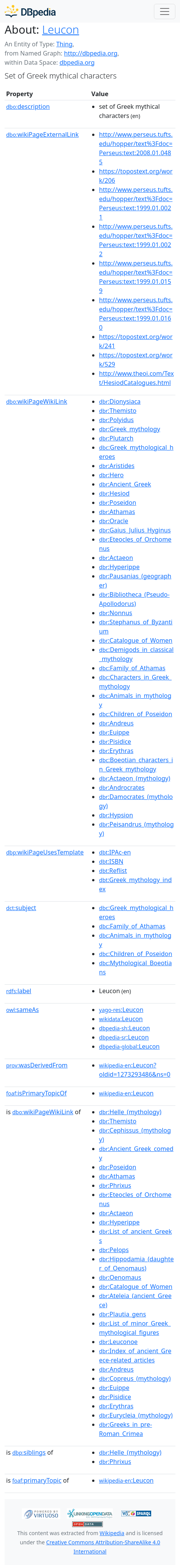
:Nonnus (115, 613)
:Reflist (113, 870)
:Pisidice (115, 741)
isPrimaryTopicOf (36, 1093)
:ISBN (111, 861)
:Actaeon (116, 557)
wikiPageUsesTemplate (45, 852)
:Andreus (116, 723)
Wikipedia (112, 1533)
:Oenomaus (120, 1277)
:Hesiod (114, 493)
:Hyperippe (119, 567)
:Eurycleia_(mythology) (136, 1415)
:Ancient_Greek (125, 484)
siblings (29, 1452)
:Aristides (116, 466)
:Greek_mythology (129, 429)
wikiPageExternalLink (42, 134)
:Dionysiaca (119, 401)
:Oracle (113, 521)
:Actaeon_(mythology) (134, 778)
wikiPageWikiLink (36, 401)
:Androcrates (122, 787)
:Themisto (117, 410)
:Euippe (114, 732)
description (28, 106)
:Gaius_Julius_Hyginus (135, 530)
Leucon (60, 29)
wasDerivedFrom (37, 1065)
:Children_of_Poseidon (135, 714)
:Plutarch (116, 438)
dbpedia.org (77, 62)
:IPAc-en (115, 852)
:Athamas (117, 511)
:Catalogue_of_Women (135, 640)
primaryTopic (36, 1480)
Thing (64, 44)
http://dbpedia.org (90, 53)
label (18, 991)
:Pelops (114, 1250)
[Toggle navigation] (164, 11)
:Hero (111, 475)
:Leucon (121, 1009)
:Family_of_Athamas (132, 668)
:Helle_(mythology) (130, 1112)
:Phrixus (115, 1185)
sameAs (22, 1009)
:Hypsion (116, 815)
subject (21, 908)
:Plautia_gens (122, 1314)
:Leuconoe (118, 1341)
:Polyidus (116, 420)
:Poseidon (117, 502)
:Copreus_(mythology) (135, 1378)
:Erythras (116, 750)
